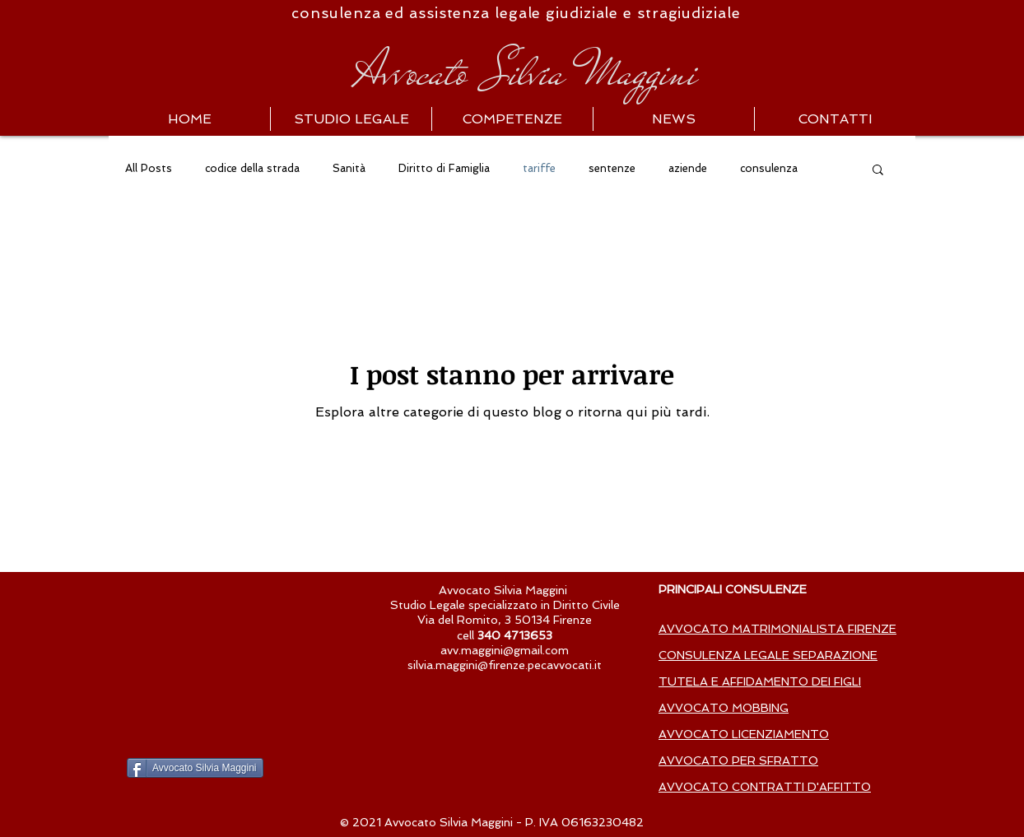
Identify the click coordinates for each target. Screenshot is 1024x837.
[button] (878, 170)
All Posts (148, 168)
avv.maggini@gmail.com (504, 650)
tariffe (539, 168)
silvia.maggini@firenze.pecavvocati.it (504, 665)
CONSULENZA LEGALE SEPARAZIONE (768, 655)
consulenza (769, 168)
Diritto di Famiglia (444, 168)
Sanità (349, 168)
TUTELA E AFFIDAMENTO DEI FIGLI (760, 681)
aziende (687, 168)
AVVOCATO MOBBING (724, 707)
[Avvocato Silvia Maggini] (195, 768)
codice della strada (252, 168)
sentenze (612, 168)
